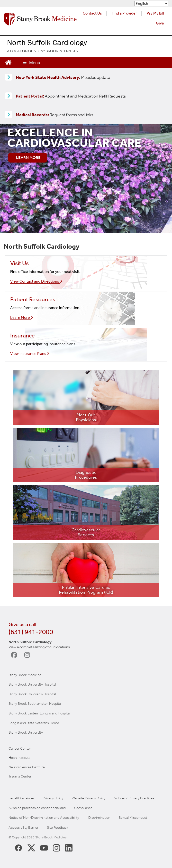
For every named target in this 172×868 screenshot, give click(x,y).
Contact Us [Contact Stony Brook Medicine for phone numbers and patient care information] (92, 13)
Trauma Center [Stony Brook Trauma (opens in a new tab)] (20, 776)
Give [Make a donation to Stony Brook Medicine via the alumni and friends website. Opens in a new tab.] (160, 23)
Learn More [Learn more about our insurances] (21, 317)
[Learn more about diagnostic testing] (86, 455)
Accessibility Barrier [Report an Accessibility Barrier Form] (23, 828)
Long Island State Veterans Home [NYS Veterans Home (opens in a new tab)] (34, 723)
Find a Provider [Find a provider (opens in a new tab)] (124, 13)
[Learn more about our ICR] (86, 570)
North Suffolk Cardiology (47, 42)
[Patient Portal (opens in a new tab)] (8, 96)
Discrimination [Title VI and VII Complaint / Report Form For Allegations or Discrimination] (99, 818)
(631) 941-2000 (31, 632)
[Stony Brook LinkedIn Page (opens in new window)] (69, 847)
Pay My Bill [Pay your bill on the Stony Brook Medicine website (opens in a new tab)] (155, 13)
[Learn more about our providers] (86, 397)
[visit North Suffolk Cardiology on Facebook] (15, 655)
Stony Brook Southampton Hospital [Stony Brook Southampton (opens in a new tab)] (35, 703)
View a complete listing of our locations (39, 647)
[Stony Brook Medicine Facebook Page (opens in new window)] (18, 847)
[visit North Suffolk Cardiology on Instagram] (28, 655)
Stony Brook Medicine (25, 675)
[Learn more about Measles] (8, 77)
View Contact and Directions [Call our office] (36, 281)
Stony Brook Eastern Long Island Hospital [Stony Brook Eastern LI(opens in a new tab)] (39, 713)
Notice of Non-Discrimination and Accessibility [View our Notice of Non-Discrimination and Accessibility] (44, 818)
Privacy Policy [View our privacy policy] (53, 798)
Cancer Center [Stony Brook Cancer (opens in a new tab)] (20, 748)
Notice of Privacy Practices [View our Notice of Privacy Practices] (134, 798)
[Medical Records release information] (8, 114)
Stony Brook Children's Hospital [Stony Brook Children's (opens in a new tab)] (32, 694)
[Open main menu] (31, 62)
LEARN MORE (28, 157)
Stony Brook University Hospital (32, 684)
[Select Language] (151, 3)
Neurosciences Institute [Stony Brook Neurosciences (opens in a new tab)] (27, 767)
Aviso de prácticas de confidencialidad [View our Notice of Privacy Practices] (37, 808)
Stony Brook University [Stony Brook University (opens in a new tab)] (26, 732)
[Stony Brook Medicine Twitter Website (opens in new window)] (44, 847)
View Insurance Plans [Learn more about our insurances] (29, 353)
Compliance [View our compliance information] (83, 808)
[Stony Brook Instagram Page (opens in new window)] (56, 847)
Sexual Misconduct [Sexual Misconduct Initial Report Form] (133, 818)
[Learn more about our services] (86, 512)
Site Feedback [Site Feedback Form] (57, 828)
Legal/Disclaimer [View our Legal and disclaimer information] (21, 798)
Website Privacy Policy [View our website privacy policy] (88, 798)
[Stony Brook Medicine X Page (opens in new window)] (31, 847)
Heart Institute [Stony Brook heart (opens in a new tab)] (19, 757)
